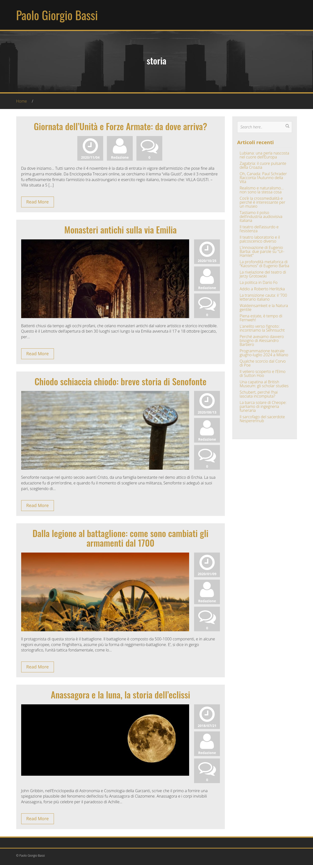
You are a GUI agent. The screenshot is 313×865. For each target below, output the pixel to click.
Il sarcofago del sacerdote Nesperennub (262, 418)
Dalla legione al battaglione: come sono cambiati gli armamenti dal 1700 (121, 537)
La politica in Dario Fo (259, 282)
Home (21, 101)
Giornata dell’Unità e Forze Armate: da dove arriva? (120, 126)
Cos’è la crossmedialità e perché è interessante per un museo (262, 202)
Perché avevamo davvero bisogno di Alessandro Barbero (262, 340)
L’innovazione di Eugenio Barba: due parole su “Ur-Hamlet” (262, 251)
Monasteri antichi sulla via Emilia (120, 229)
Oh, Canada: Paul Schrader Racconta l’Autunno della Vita (263, 177)
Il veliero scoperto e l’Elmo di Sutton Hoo (262, 373)
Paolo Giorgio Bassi (57, 15)
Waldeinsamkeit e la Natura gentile (264, 307)
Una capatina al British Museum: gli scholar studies (264, 383)
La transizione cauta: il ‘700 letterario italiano (263, 297)
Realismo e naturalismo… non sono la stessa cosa (262, 190)
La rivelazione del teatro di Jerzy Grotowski (263, 274)
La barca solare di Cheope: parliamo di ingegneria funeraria (263, 406)
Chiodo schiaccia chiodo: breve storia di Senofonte (120, 381)
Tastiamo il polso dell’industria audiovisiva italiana (261, 216)
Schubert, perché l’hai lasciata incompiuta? (259, 394)
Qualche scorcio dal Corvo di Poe (263, 363)
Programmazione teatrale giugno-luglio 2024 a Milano (264, 352)
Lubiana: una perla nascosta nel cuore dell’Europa (264, 155)
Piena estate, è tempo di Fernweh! (261, 318)
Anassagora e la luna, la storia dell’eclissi (120, 694)
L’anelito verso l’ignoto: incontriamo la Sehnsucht (262, 328)
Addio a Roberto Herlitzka (262, 289)
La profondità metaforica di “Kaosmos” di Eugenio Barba (264, 263)
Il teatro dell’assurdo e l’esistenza (259, 228)
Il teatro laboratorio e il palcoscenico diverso (260, 239)
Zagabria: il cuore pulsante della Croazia (263, 165)
